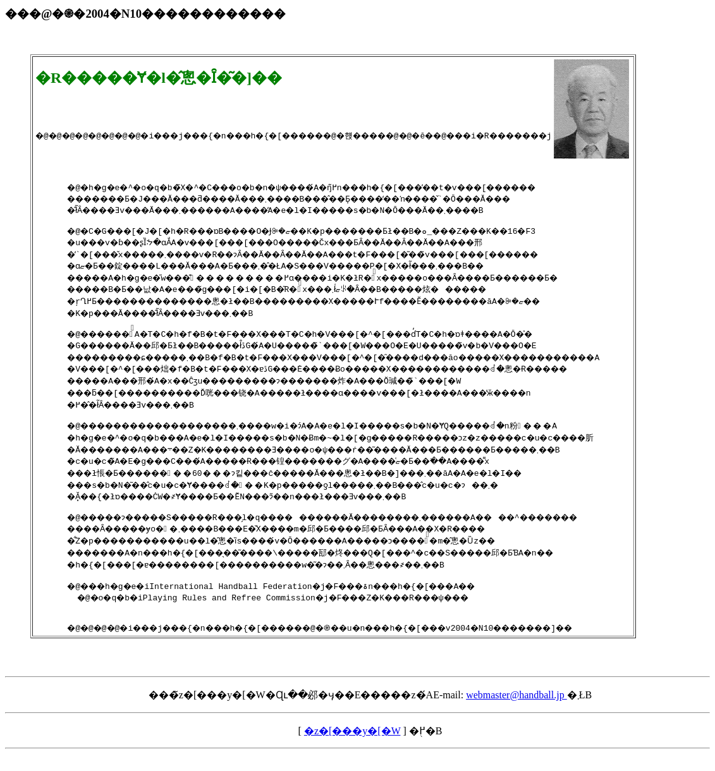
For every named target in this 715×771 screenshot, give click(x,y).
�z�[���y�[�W (352, 748)
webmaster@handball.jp (516, 712)
